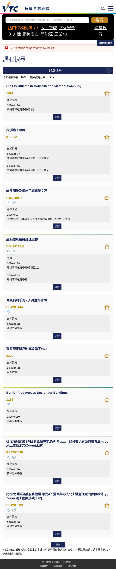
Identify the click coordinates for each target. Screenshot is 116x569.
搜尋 (100, 20)
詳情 (57, 117)
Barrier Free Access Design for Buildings (37, 392)
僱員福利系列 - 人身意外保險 (26, 300)
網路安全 (31, 34)
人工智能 (49, 27)
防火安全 (67, 27)
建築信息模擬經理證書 (22, 239)
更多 (58, 544)
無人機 (15, 34)
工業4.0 (61, 34)
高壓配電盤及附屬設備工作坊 (26, 349)
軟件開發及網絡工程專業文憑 (26, 191)
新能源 (47, 34)
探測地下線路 (15, 130)
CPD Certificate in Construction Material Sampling (43, 86)
